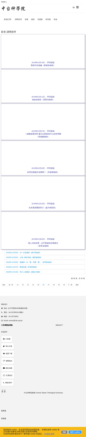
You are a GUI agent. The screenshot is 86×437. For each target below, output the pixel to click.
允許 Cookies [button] (75, 432)
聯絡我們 (7, 383)
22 (23, 285)
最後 (77, 285)
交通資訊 (7, 375)
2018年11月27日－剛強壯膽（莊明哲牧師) (21, 267)
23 (28, 285)
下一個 (70, 285)
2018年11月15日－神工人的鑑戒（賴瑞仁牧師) (23, 272)
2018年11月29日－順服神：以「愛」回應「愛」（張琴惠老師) (29, 262)
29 (59, 285)
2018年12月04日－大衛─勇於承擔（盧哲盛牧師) (23, 257)
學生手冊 (7, 346)
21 (18, 285)
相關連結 (7, 361)
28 (54, 285)
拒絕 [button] (64, 432)
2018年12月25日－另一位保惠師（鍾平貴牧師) (23, 252)
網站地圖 (7, 368)
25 (38, 285)
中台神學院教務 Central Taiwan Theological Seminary (43, 393)
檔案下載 (7, 353)
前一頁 (11, 285)
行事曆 (6, 339)
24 (33, 285)
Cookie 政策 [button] (49, 434)
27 (49, 285)
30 (64, 285)
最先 (3, 285)
